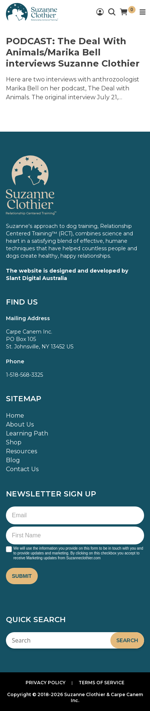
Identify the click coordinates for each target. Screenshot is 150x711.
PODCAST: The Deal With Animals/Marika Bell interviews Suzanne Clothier (73, 52)
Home (15, 415)
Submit (22, 576)
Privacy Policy (46, 682)
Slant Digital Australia (36, 278)
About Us (20, 424)
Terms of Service (101, 682)
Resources (21, 451)
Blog (13, 460)
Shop (13, 442)
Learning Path (27, 433)
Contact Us (22, 469)
